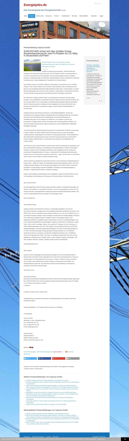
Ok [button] (125, 439)
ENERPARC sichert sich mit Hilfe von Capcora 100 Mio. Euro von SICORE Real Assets (51, 392)
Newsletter (55, 436)
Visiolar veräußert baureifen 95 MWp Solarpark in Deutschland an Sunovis (47, 380)
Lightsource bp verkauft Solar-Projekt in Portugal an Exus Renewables (46, 404)
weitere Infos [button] (101, 439)
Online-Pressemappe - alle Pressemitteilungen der (43, 351)
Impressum (27, 436)
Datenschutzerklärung (38, 436)
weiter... (89, 98)
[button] (30, 358)
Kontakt (48, 436)
